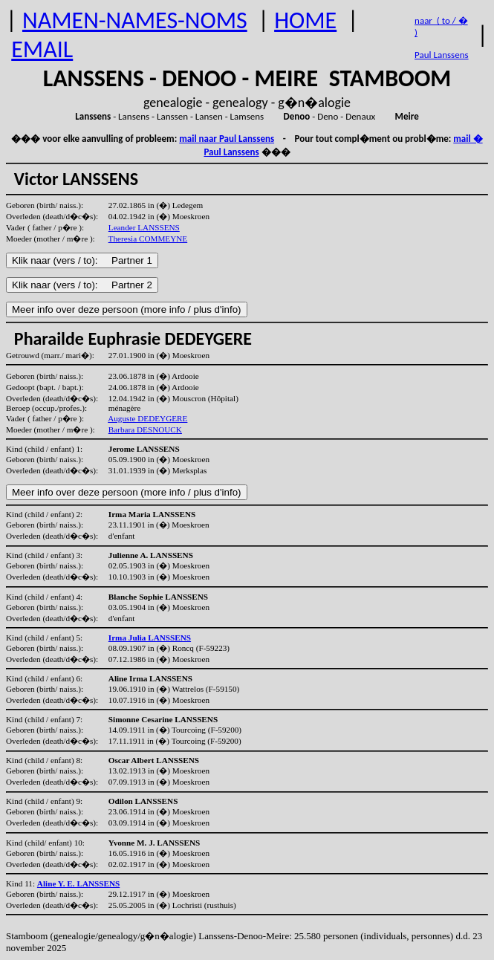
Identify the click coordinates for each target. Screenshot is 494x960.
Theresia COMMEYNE (148, 238)
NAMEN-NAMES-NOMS (134, 20)
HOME (305, 20)
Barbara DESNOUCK (145, 429)
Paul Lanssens (442, 54)
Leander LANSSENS (144, 227)
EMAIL (42, 49)
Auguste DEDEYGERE (147, 418)
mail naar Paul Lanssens (226, 138)
